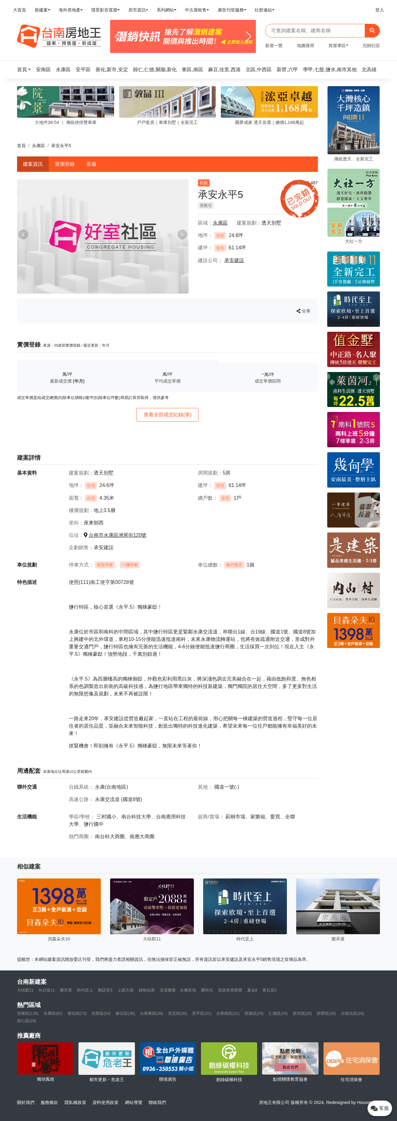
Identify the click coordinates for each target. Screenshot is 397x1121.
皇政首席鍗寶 (230, 990)
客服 (91, 164)
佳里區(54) (101, 1013)
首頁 (21, 145)
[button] (25, 69)
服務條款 (49, 1102)
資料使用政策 (105, 1102)
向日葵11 (46, 990)
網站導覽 (133, 1102)
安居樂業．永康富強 (178, 990)
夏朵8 (252, 990)
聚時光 (207, 990)
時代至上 (85, 990)
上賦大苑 (126, 990)
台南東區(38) (151, 1013)
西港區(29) (254, 1013)
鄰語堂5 (105, 990)
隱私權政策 (75, 1102)
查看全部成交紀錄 (168, 414)
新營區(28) (326, 1013)
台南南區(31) (227, 1013)
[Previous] (117, 36)
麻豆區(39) (125, 1013)
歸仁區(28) (26, 1020)
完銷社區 (371, 45)
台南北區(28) (352, 1013)
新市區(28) (302, 1013)
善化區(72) (77, 1013)
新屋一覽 (274, 45)
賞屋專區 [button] (337, 45)
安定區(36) (177, 1013)
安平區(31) (201, 1013)
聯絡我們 (157, 1102)
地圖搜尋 (305, 45)
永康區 (38, 145)
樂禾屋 (66, 990)
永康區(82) (53, 1013)
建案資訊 (33, 164)
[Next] (248, 36)
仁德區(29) (278, 1013)
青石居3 (269, 990)
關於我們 (25, 1102)
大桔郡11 (25, 990)
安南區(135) (27, 1013)
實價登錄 (65, 164)
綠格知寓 (147, 990)
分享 (303, 311)
